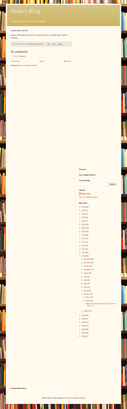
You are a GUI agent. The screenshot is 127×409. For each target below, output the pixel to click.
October (87, 266)
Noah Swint (85, 194)
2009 (84, 319)
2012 (84, 252)
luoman (67, 398)
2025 (84, 210)
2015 (84, 242)
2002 (84, 336)
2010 (84, 315)
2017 (84, 238)
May (85, 283)
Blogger (82, 398)
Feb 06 (88, 301)
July (85, 277)
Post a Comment (19, 56)
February (87, 294)
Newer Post (15, 61)
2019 (84, 231)
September (88, 269)
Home (41, 61)
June (85, 280)
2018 (84, 235)
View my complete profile (88, 197)
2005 (84, 333)
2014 (84, 245)
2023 (84, 217)
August (86, 273)
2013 (84, 249)
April (86, 287)
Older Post (67, 61)
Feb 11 (88, 297)
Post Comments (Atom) (28, 65)
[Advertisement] (97, 45)
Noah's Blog (25, 11)
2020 (84, 228)
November (88, 263)
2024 (84, 214)
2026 (84, 207)
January (87, 311)
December (87, 259)
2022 (84, 221)
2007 (84, 326)
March (86, 291)
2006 (84, 329)
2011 (84, 256)
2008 (84, 322)
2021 (84, 224)
